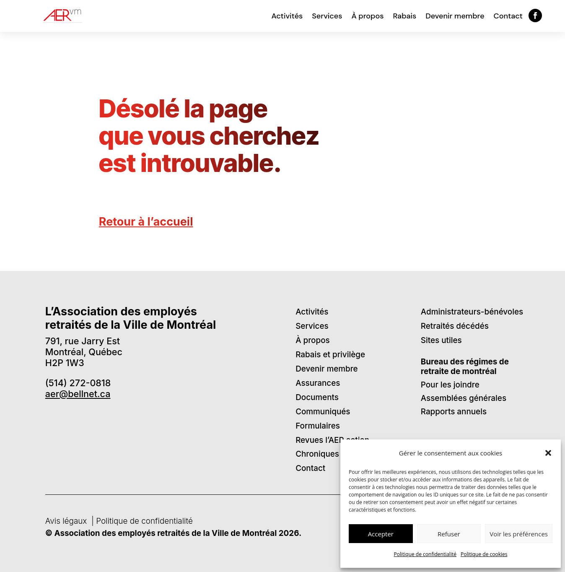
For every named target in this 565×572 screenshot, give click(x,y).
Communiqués (322, 411)
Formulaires (317, 426)
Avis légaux (67, 521)
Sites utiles (441, 340)
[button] (548, 453)
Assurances (317, 383)
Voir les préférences (519, 534)
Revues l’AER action (332, 440)
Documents (317, 397)
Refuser (449, 534)
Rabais (404, 16)
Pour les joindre (450, 385)
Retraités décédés (455, 326)
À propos (367, 16)
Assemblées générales (463, 398)
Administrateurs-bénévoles (472, 312)
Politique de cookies (484, 554)
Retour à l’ (146, 222)
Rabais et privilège (330, 354)
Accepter (381, 534)
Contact (508, 16)
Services (327, 16)
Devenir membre (454, 16)
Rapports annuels (454, 411)
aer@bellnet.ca (78, 393)
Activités (287, 16)
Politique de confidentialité (425, 554)
